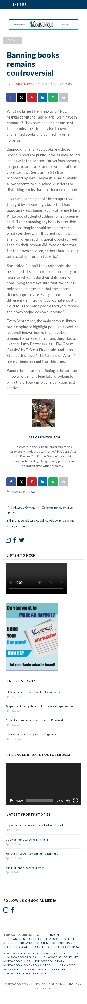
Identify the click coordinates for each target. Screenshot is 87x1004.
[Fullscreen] (75, 800)
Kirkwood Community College (46, 953)
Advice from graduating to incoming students (33, 734)
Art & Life (71, 938)
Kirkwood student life (60, 957)
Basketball (43, 947)
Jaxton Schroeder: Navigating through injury (32, 853)
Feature (52, 938)
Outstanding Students (22, 938)
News (13, 40)
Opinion (52, 934)
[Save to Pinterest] (32, 97)
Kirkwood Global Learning (26, 973)
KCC (80, 953)
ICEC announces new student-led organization (33, 692)
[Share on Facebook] (11, 97)
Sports (8, 942)
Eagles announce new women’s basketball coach (35, 825)
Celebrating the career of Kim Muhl (27, 839)
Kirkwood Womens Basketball (28, 965)
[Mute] (68, 800)
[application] (43, 784)
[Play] (11, 800)
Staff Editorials (16, 947)
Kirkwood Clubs (16, 961)
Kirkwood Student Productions (45, 942)
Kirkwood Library (50, 961)
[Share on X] (21, 97)
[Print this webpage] (63, 97)
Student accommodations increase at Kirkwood (34, 720)
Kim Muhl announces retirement (25, 867)
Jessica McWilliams (28, 84)
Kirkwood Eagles (21, 957)
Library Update (70, 947)
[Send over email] (53, 97)
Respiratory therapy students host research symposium (39, 706)
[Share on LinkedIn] (42, 97)
